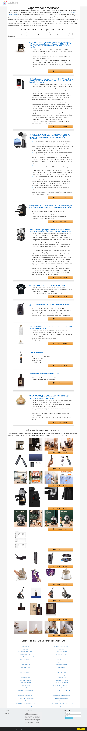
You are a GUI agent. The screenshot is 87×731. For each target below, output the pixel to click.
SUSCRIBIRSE (69, 718)
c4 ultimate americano (64, 12)
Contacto (7, 713)
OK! (81, 729)
